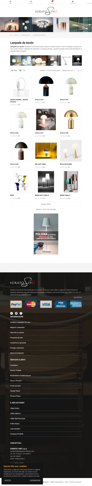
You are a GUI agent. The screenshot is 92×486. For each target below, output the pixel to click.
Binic (12, 195)
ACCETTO (8, 480)
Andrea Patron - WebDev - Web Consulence (47, 482)
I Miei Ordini (14, 408)
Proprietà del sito (16, 338)
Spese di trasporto (17, 353)
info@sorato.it (19, 459)
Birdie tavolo (65, 195)
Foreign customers (17, 348)
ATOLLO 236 (14, 133)
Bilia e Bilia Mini (66, 164)
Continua (78, 297)
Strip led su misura (17, 333)
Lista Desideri (15, 429)
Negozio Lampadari (17, 327)
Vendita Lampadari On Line (20, 322)
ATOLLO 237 (39, 133)
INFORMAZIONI (35, 480)
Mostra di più (46, 204)
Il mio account (15, 386)
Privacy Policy (15, 396)
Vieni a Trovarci (16, 381)
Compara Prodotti (16, 434)
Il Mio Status (14, 424)
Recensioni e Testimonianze (20, 376)
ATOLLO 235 (64, 99)
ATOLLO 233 (39, 99)
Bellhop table (40, 164)
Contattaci (14, 365)
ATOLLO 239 (14, 164)
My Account (72, 1)
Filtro (14, 70)
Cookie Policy (15, 391)
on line (49, 49)
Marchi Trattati (15, 370)
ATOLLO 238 (64, 133)
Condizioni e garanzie (18, 343)
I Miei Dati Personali (17, 419)
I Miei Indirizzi (15, 413)
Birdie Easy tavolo (42, 195)
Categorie (10, 1)
